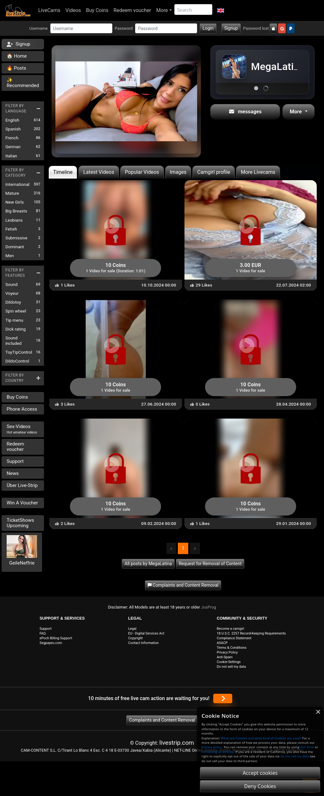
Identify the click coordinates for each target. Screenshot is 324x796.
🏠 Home (17, 56)
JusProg (208, 607)
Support (15, 461)
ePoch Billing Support (56, 638)
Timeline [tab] (62, 172)
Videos (73, 10)
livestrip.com (176, 742)
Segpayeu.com (51, 643)
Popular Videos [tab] (142, 172)
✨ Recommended (23, 82)
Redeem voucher (132, 10)
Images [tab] (178, 172)
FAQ (43, 633)
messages (245, 112)
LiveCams (49, 10)
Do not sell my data (231, 667)
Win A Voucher (22, 503)
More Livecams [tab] (258, 172)
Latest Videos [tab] (98, 172)
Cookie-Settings (229, 662)
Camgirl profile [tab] (213, 172)
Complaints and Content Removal (162, 720)
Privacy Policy (227, 652)
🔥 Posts (16, 68)
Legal (132, 629)
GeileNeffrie (21, 563)
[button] (221, 10)
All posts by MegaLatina (148, 563)
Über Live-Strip (22, 485)
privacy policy (212, 747)
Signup (231, 28)
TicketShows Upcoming (20, 522)
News (13, 473)
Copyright (135, 638)
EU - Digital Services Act (146, 633)
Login (208, 28)
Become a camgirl (230, 629)
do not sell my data (294, 756)
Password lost (256, 28)
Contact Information (143, 643)
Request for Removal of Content (210, 563)
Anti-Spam (225, 657)
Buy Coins (97, 10)
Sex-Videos (22, 429)
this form (307, 747)
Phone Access (22, 409)
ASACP (222, 643)
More (162, 10)
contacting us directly (218, 752)
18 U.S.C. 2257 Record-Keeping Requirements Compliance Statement (251, 635)
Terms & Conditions (231, 648)
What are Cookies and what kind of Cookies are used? (261, 738)
